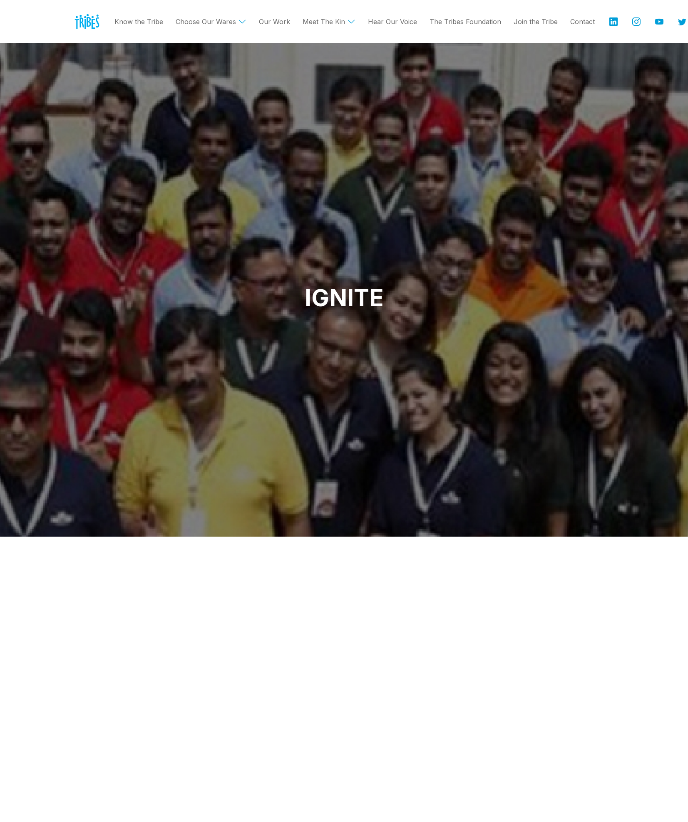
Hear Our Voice (392, 21)
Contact (582, 21)
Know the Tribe (138, 21)
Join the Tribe (536, 21)
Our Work (274, 21)
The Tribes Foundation (465, 21)
